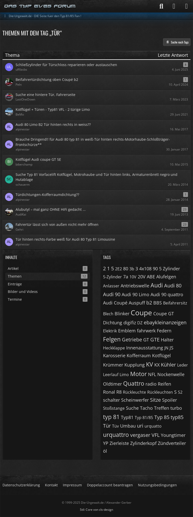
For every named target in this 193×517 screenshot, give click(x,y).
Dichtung (112, 323)
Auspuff (137, 303)
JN (166, 348)
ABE (151, 277)
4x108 (145, 269)
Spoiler (169, 400)
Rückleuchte (134, 392)
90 (155, 269)
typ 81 (111, 417)
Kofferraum (139, 355)
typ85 (177, 417)
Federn (164, 331)
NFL (152, 374)
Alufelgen (166, 277)
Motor (138, 374)
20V (142, 277)
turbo (176, 408)
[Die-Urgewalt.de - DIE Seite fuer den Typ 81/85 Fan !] (40, 6)
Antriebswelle (135, 286)
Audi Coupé (115, 303)
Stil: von (96, 509)
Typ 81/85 (144, 417)
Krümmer (113, 365)
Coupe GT (163, 314)
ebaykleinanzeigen (165, 322)
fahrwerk (146, 331)
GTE (155, 339)
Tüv (115, 426)
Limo (124, 374)
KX (157, 365)
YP (105, 443)
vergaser (140, 435)
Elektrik (110, 331)
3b (131, 269)
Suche (132, 408)
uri (140, 425)
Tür (107, 425)
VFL (156, 435)
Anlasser (111, 286)
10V (132, 277)
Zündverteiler (172, 443)
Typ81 (127, 417)
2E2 (118, 269)
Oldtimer (112, 384)
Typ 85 (161, 417)
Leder (182, 365)
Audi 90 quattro (167, 294)
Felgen (112, 339)
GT (146, 340)
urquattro (116, 435)
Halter (167, 340)
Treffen (161, 408)
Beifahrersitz (175, 303)
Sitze (155, 399)
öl (105, 451)
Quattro (133, 383)
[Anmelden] (174, 6)
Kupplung (134, 365)
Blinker (122, 314)
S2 (180, 392)
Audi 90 (111, 294)
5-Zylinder (112, 277)
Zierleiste (119, 443)
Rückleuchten (160, 392)
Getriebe (132, 339)
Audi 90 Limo (135, 294)
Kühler (168, 364)
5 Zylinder (169, 269)
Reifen (164, 384)
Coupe (141, 312)
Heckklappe (114, 348)
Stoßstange (114, 408)
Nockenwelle (170, 374)
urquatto (153, 426)
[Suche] (161, 6)
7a (125, 277)
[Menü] (186, 6)
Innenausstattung (144, 348)
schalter (111, 400)
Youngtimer (173, 435)
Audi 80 (172, 285)
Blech (108, 314)
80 (125, 269)
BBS (157, 303)
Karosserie (114, 355)
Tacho (146, 408)
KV (149, 364)
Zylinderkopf (143, 443)
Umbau (128, 426)
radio (151, 384)
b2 (149, 302)
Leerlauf (110, 374)
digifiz (129, 323)
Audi (157, 285)
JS (171, 348)
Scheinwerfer (135, 400)
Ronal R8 (112, 392)
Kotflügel (161, 355)
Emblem (127, 331)
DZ (139, 323)
